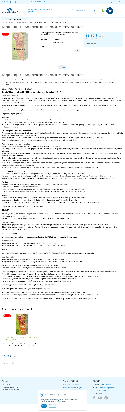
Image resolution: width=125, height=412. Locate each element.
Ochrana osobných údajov (72, 388)
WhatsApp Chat (49, 2)
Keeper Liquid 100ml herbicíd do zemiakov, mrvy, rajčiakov (21, 338)
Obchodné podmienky (70, 385)
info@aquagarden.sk (19, 2)
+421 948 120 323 (36, 2)
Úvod (6, 2)
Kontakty (109, 2)
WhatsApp (102, 390)
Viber (101, 393)
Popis (62, 67)
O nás (101, 2)
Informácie (118, 2)
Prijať (44, 406)
